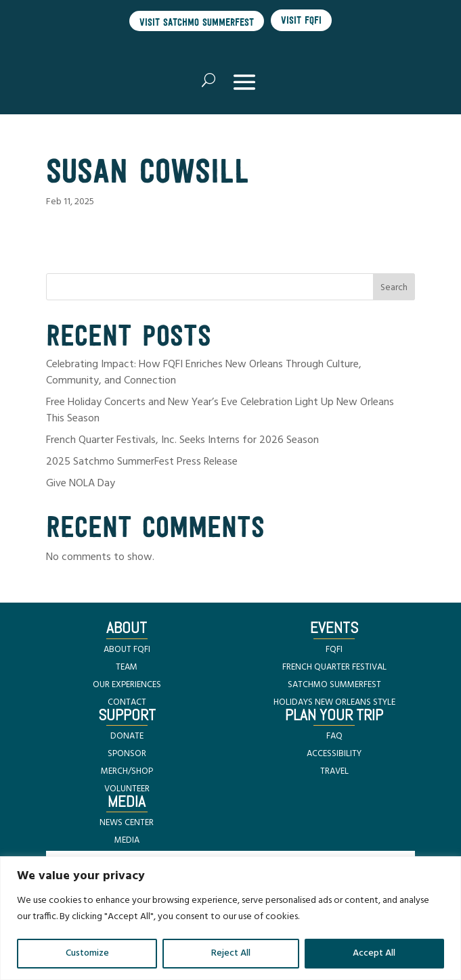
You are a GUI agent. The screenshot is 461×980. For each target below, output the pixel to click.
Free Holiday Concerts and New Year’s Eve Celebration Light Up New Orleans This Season (220, 410)
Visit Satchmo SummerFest (196, 22)
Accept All (374, 953)
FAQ (334, 736)
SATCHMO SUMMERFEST (334, 685)
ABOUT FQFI (127, 650)
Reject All (230, 953)
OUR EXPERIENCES (127, 685)
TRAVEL (334, 771)
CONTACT (127, 702)
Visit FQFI (301, 20)
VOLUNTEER (127, 789)
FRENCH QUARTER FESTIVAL (334, 667)
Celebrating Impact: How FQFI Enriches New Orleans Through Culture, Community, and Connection (203, 373)
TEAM (126, 667)
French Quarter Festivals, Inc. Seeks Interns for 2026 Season (182, 440)
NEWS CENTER (127, 823)
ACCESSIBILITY (334, 754)
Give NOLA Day (80, 483)
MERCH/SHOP (127, 771)
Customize (87, 953)
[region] (230, 918)
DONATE (127, 736)
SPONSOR (127, 754)
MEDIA (126, 840)
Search (394, 288)
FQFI (334, 650)
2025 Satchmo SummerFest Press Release (142, 462)
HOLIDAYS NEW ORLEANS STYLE (334, 702)
